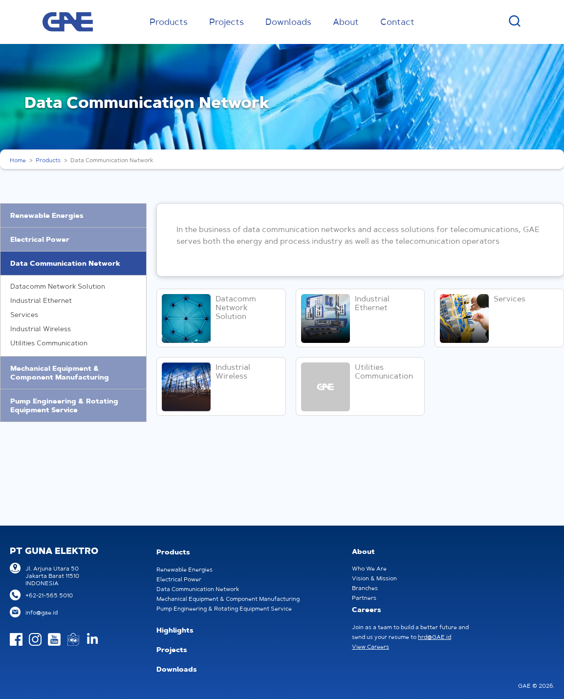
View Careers (370, 646)
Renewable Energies (47, 215)
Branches (365, 588)
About (346, 21)
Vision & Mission (374, 578)
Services (24, 314)
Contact (397, 21)
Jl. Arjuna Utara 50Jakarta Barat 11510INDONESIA (52, 576)
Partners (364, 597)
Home (18, 160)
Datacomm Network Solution (57, 286)
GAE (68, 22)
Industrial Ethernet (41, 300)
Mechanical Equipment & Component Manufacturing (59, 372)
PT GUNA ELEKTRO (54, 550)
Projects (226, 21)
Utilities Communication (48, 343)
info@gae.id (41, 612)
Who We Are (369, 568)
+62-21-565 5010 (49, 595)
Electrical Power (39, 239)
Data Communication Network (65, 263)
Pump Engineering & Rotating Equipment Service (64, 405)
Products (169, 21)
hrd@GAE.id (434, 636)
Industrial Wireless (40, 328)
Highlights (175, 630)
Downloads (288, 21)
